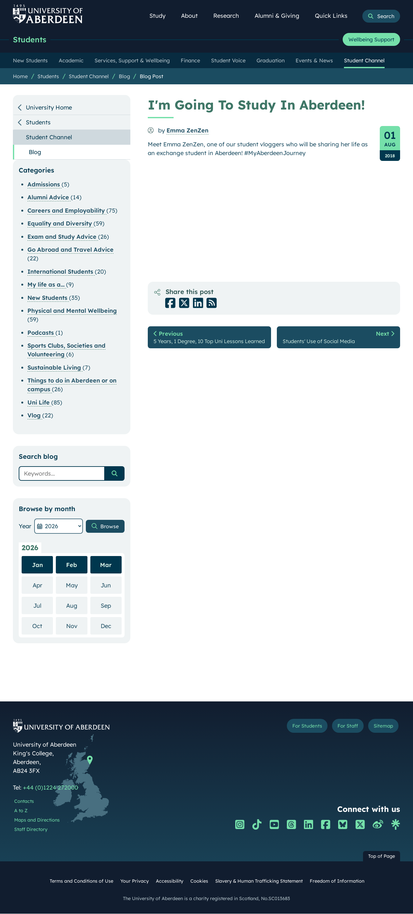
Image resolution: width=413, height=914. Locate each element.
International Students (61, 272)
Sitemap (380, 727)
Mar (106, 565)
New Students (48, 298)
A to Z (20, 811)
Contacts (24, 801)
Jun (111, 585)
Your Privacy (134, 881)
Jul (43, 606)
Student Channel (89, 76)
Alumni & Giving (281, 15)
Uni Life (39, 402)
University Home (49, 107)
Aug (76, 606)
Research (229, 15)
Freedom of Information (337, 881)
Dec (111, 626)
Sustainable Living (55, 368)
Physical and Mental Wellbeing (72, 311)
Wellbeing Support (371, 40)
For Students (291, 727)
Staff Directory (30, 830)
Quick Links (335, 15)
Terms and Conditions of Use (81, 881)
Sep (111, 606)
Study (161, 15)
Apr (43, 585)
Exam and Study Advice (62, 237)
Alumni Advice (49, 197)
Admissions (44, 184)
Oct (42, 626)
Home (20, 76)
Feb (71, 565)
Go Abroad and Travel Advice (70, 250)
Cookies (199, 881)
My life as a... (46, 285)
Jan (37, 565)
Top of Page (381, 856)
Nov (76, 626)
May (76, 585)
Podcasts (41, 333)
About (193, 15)
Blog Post (151, 76)
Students (31, 40)
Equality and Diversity (60, 223)
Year (25, 526)
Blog (124, 76)
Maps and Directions (37, 820)
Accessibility (169, 881)
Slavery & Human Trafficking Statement (259, 881)
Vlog (34, 415)
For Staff (339, 727)
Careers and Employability (66, 211)
